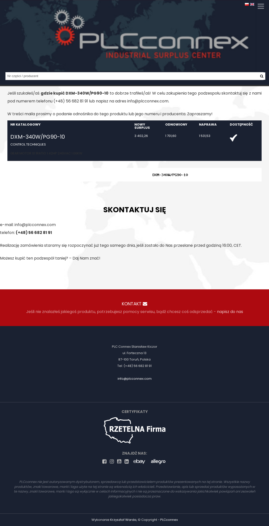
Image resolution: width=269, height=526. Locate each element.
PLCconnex (169, 519)
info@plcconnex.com (147, 101)
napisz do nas (230, 311)
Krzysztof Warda (123, 519)
